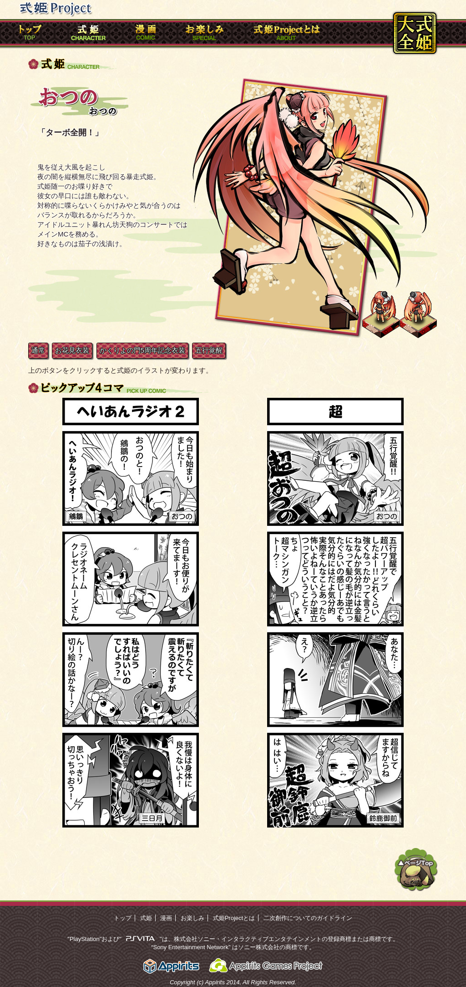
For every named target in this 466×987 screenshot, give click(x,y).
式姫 (146, 918)
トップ (123, 918)
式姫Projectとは (234, 918)
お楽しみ (192, 918)
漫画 (166, 918)
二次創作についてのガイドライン (307, 918)
